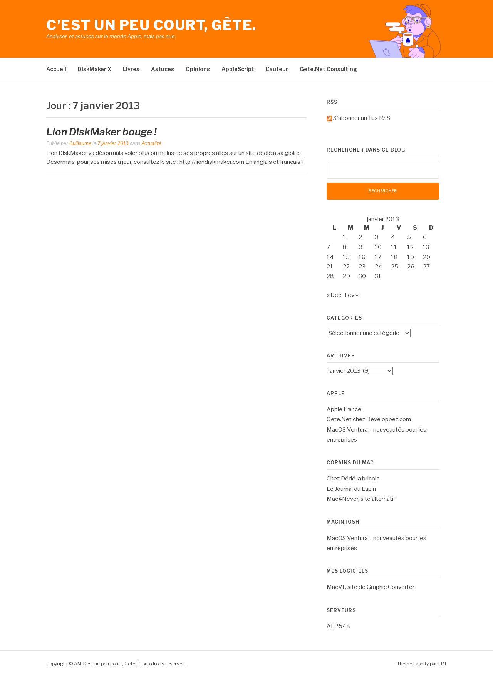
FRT (442, 664)
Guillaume (80, 143)
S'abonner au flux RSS (361, 118)
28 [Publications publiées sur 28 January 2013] (330, 276)
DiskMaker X (94, 69)
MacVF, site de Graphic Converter (370, 587)
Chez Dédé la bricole (353, 478)
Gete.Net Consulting (328, 69)
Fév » (351, 295)
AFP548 (338, 626)
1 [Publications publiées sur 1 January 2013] (344, 237)
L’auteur (277, 69)
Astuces (162, 69)
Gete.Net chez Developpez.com (369, 419)
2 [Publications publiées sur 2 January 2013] (360, 237)
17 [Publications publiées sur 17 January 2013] (378, 257)
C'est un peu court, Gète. (151, 25)
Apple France (344, 409)
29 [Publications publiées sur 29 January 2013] (346, 276)
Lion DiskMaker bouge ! (101, 132)
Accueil (56, 69)
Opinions (198, 69)
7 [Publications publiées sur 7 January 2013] (328, 247)
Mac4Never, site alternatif (361, 498)
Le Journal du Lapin (351, 488)
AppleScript (237, 69)
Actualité (151, 143)
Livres (131, 69)
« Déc (334, 295)
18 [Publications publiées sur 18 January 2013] (394, 257)
